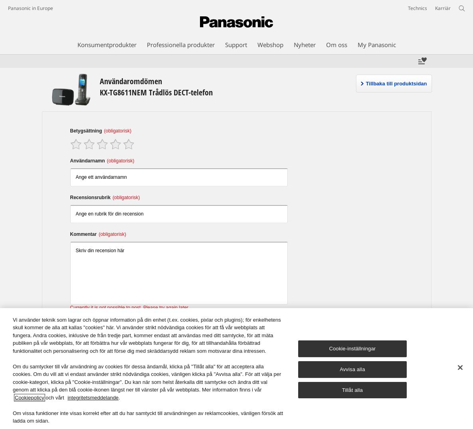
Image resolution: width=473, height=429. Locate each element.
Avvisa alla (352, 369)
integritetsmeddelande (93, 398)
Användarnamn (102, 161)
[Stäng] (460, 367)
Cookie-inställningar (352, 349)
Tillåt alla (352, 390)
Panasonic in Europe (30, 8)
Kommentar (98, 234)
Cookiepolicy (29, 398)
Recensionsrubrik (105, 197)
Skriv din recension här (179, 273)
